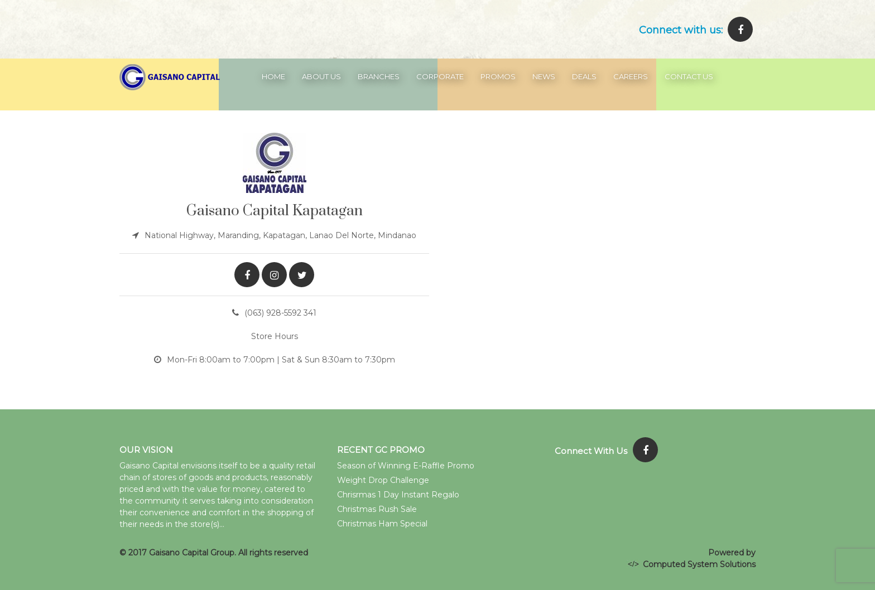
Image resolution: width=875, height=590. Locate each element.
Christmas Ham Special (382, 524)
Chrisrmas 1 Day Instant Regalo (398, 495)
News (543, 76)
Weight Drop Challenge (383, 480)
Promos (498, 76)
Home (273, 76)
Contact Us (689, 76)
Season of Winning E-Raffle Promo (405, 466)
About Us (321, 76)
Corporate (440, 76)
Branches (379, 76)
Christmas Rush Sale (377, 509)
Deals (584, 76)
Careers (630, 76)
